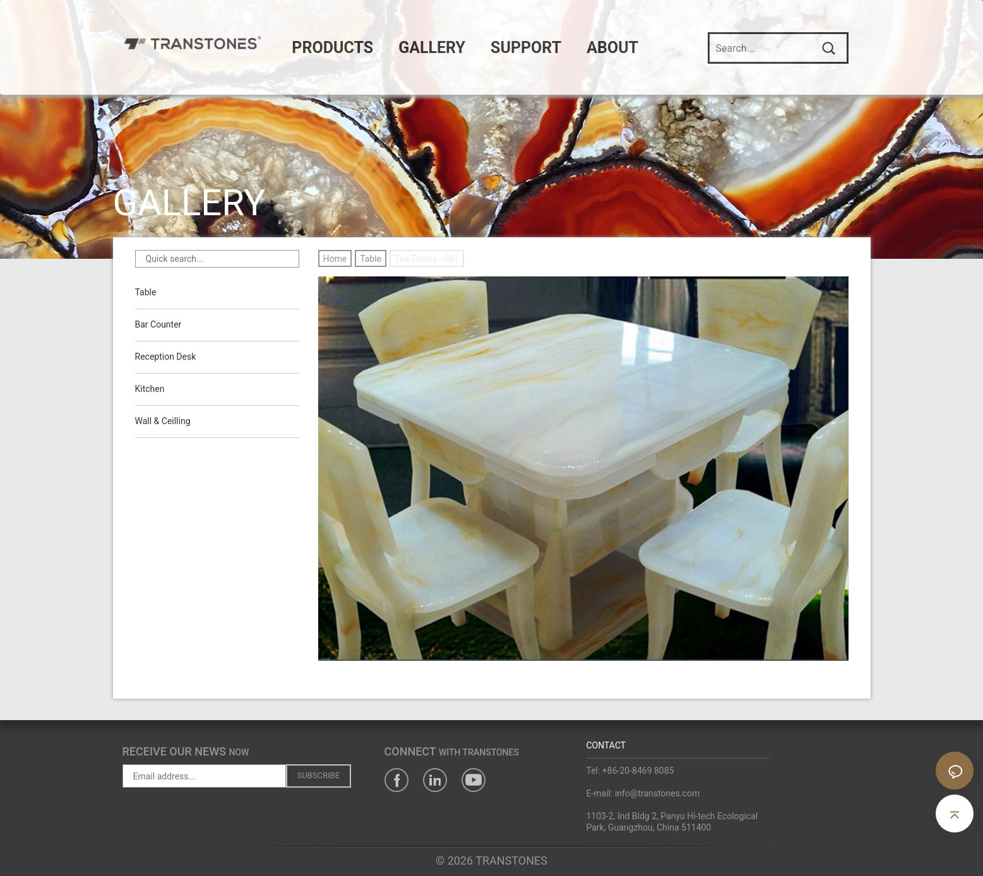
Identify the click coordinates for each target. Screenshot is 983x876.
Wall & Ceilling (163, 422)
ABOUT (626, 47)
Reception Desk (165, 357)
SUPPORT (539, 47)
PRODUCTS (346, 47)
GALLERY (445, 47)
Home (335, 259)
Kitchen (150, 389)
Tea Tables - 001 (426, 259)
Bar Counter (158, 325)
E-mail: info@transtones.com (643, 793)
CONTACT (606, 745)
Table (146, 293)
